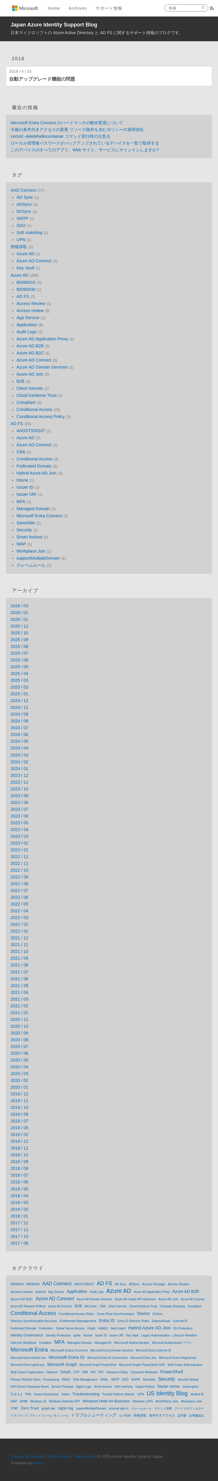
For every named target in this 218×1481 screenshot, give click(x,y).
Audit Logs (26, 331)
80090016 (25, 282)
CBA (20, 452)
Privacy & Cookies (27, 1456)
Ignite (76, 1335)
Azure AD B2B (30, 346)
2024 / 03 (19, 755)
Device (143, 1313)
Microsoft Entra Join (143, 1357)
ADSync (24, 204)
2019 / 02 (19, 1134)
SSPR (135, 1379)
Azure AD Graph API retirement (135, 1299)
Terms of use (58, 1456)
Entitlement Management (78, 1321)
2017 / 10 (19, 1236)
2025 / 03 (19, 680)
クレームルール (30, 565)
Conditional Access (34, 409)
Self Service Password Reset (30, 1386)
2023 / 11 (19, 782)
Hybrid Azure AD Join (36, 473)
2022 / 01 (19, 931)
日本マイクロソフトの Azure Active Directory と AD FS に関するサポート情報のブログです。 (97, 32)
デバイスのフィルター (189, 1408)
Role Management (85, 1379)
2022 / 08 (19, 883)
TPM (28, 1394)
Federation (46, 1328)
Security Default (188, 1379)
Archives (78, 8)
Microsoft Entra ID (67, 1357)
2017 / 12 (19, 1222)
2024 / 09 (19, 714)
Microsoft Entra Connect (39, 515)
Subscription (191, 1386)
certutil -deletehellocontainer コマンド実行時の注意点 (60, 136)
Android (40, 1291)
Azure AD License (192, 1299)
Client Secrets (29, 388)
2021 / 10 (19, 951)
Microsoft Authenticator (132, 1342)
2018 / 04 (19, 1195)
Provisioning (51, 1379)
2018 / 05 (19, 1189)
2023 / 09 (19, 795)
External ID (180, 1321)
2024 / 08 (19, 721)
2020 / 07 (19, 1046)
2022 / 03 (19, 917)
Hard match (118, 1328)
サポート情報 (109, 8)
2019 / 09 (19, 1114)
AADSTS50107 (30, 430)
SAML (104, 1379)
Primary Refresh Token (26, 1379)
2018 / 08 (19, 1168)
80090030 (25, 289)
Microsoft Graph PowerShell (98, 1364)
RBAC (66, 1379)
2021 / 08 (19, 965)
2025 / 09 (19, 639)
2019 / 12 (19, 1094)
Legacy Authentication (155, 1335)
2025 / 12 (19, 626)
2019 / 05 (19, 1127)
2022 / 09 (19, 877)
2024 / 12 (19, 700)
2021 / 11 (19, 944)
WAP (21, 544)
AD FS (22, 296)
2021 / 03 (19, 999)
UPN (20, 239)
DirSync (23, 211)
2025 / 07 (19, 653)
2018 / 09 (19, 1161)
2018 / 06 (19, 1182)
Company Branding (172, 1306)
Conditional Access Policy (40, 416)
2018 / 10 (19, 1154)
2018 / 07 (19, 1175)
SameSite (25, 522)
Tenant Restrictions (46, 1394)
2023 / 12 (19, 775)
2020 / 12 (19, 1019)
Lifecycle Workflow (185, 1335)
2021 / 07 (19, 972)
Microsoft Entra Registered (177, 1357)
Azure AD (25, 253)
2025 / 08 (19, 646)
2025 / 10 (19, 633)
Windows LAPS (143, 1401)
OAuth (65, 1372)
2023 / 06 (19, 816)
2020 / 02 (19, 1080)
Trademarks (83, 1456)
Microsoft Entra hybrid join (28, 1364)
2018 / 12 (19, 1141)
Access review (30, 310)
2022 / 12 (19, 856)
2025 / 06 (19, 660)
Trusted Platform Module (118, 1394)
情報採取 (19, 246)
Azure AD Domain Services (42, 367)
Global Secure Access (70, 1328)
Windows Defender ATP (64, 1401)
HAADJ (103, 1328)
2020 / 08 (19, 1039)
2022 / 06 (19, 897)
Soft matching (29, 232)
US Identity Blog (167, 1393)
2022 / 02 (19, 924)
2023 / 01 (19, 850)
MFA (20, 501)
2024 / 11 (19, 707)
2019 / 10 (19, 1107)
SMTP (22, 218)
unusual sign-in (118, 1408)
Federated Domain (34, 466)
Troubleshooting (86, 1394)
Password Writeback (144, 1372)
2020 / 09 (19, 1033)
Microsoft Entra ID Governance (107, 1357)
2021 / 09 (19, 958)
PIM (85, 1372)
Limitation (45, 1342)
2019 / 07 (19, 1121)
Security (24, 530)
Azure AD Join (29, 374)
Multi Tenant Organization (27, 1372)
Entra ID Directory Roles (133, 1321)
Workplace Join (30, 551)
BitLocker (91, 1306)
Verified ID (197, 1394)
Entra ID (107, 1320)
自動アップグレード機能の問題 (42, 79)
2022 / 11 (19, 863)
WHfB (23, 1401)
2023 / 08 (19, 802)
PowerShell (171, 1371)
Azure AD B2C (30, 353)
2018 (18, 58)
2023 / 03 (19, 836)
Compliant (26, 402)
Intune (22, 480)
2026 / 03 (19, 605)
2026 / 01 (19, 619)
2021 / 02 (19, 1006)
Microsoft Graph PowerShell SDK (142, 1364)
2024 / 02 (19, 761)
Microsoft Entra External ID (153, 1350)
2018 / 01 (19, 1216)
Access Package (153, 1284)
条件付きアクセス (162, 1415)
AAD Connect (23, 190)
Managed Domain (33, 508)
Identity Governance (27, 1335)
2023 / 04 (19, 829)
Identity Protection (58, 1335)
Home (54, 8)
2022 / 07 (19, 890)
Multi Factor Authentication (185, 1364)
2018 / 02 (19, 1209)
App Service (27, 317)
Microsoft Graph (62, 1364)
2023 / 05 (19, 822)
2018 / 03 (19, 1202)
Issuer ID (25, 487)
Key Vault (25, 268)
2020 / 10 (19, 1026)
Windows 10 (38, 1401)
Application (26, 324)
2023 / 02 (19, 843)
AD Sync (24, 197)
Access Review (30, 303)
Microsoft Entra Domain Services (111, 1350)
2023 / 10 (19, 789)
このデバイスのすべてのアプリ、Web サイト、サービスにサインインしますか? (85, 149)
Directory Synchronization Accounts (34, 1321)
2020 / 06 (19, 1053)
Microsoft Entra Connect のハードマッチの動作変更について (67, 122)
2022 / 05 (19, 904)
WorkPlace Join (167, 1401)
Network (52, 1372)
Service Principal (62, 1386)
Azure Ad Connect (60, 1306)
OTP (77, 1372)
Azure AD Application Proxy (42, 338)
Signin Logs (83, 1386)
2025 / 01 (19, 693)
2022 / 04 (19, 910)
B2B (20, 381)
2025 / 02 (19, 687)
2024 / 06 (19, 734)
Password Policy (117, 1372)
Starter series (168, 1386)
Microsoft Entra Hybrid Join (28, 1357)
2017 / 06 (19, 1243)
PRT (101, 1372)
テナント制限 (163, 1408)
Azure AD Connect (33, 260)
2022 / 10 (19, 870)
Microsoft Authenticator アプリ (172, 1342)
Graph (91, 1328)
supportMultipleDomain (38, 558)
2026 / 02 (19, 612)
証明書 (182, 1415)
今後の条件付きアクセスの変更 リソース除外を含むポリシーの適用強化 (77, 129)
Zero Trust (30, 1408)
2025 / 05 (19, 666)
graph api (48, 1408)
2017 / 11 (19, 1229)
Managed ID (103, 1342)
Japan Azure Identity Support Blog (54, 25)
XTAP (14, 1408)
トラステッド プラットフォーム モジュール (39, 1415)
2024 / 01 (19, 768)
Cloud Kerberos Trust (36, 395)
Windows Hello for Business (106, 1401)
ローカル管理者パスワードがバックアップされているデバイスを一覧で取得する (85, 143)
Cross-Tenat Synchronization (116, 1314)
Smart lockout (29, 537)
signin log (65, 1408)
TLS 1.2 (16, 1394)
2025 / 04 (19, 673)
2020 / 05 (19, 1060)
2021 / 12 (19, 938)
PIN (92, 1372)
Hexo (38, 1463)
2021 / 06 (19, 978)
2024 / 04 (19, 748)
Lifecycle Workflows (24, 1342)
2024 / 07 (19, 727)
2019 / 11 (19, 1100)
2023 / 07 (19, 809)
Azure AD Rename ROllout (28, 1306)
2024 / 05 (19, 741)
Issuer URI (26, 494)
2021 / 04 (19, 992)
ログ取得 (125, 1415)
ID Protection (183, 1328)
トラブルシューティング (93, 1415)
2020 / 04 (19, 1066)
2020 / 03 (19, 1073)
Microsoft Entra (29, 1349)
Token (65, 1394)
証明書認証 (196, 1415)
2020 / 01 (19, 1087)
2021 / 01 (19, 1012)
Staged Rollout (145, 1386)
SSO (20, 225)
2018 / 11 (19, 1148)
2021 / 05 (19, 985)
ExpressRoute (161, 1321)
